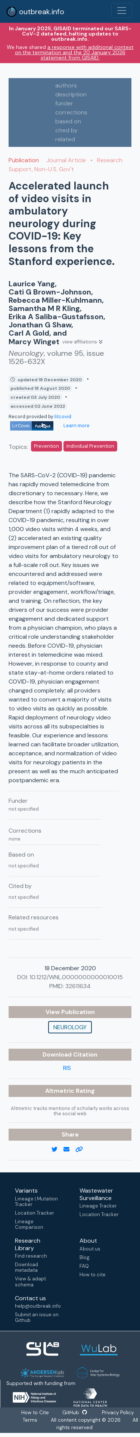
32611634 (78, 986)
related (65, 139)
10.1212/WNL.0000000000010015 (76, 977)
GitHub (74, 1412)
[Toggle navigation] (121, 10)
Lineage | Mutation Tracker (36, 1201)
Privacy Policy (117, 1412)
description (71, 94)
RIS (67, 1068)
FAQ (84, 1266)
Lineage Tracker (98, 1206)
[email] (69, 1149)
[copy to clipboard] (82, 1149)
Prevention (46, 446)
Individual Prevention (90, 446)
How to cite (93, 1274)
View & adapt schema (30, 1281)
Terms (30, 1420)
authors (66, 85)
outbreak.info (35, 11)
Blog (85, 1257)
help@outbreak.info (37, 1306)
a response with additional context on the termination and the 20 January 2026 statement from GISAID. (74, 52)
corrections (71, 112)
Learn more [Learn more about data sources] (76, 425)
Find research (31, 1256)
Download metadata (26, 1267)
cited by (66, 130)
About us (90, 1249)
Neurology (70, 1027)
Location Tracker (34, 1213)
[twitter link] (57, 1149)
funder (64, 103)
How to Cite (35, 1412)
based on (68, 121)
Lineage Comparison (29, 1224)
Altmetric (60, 1091)
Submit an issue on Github (37, 1317)
